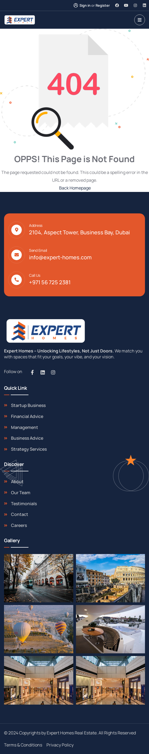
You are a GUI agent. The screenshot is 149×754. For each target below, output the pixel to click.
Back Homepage (74, 188)
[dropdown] (139, 19)
